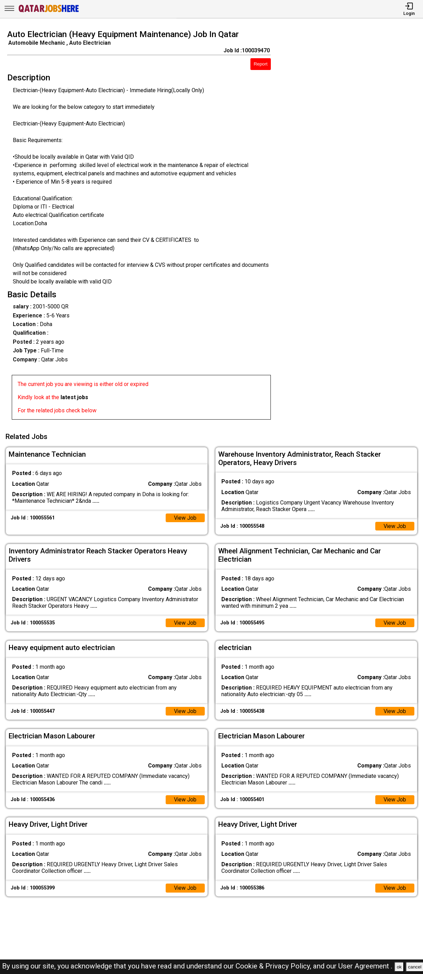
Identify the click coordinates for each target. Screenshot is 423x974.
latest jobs (74, 397)
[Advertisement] (352, 226)
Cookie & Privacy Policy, (274, 966)
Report (260, 64)
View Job (185, 517)
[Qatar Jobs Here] (49, 11)
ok (399, 966)
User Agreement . (365, 966)
